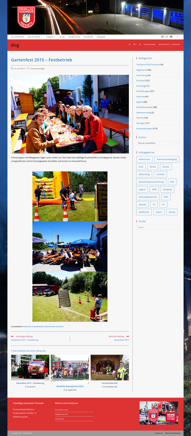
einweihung (27, 326)
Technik (140, 117)
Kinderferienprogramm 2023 (70, 386)
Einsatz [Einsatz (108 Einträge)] (165, 166)
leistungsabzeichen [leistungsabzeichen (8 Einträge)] (148, 196)
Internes (140, 96)
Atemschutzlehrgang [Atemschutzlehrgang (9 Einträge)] (167, 159)
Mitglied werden (61, 414)
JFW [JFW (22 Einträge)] (172, 181)
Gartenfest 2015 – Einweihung (30, 383)
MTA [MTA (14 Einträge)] (166, 196)
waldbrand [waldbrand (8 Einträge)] (144, 212)
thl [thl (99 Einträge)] (154, 204)
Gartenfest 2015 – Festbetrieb (169, 44)
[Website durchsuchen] (177, 37)
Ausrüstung (141, 75)
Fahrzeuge (141, 85)
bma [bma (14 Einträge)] (141, 166)
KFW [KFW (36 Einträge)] (154, 189)
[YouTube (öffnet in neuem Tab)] (171, 37)
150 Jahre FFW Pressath (147, 64)
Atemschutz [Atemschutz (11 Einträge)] (144, 159)
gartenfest (60, 326)
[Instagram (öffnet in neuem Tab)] (167, 37)
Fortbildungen (143, 91)
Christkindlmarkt (110, 383)
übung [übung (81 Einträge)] (172, 212)
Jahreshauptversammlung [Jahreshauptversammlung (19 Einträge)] (151, 181)
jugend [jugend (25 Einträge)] (142, 189)
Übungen (140, 123)
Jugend (139, 101)
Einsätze (140, 80)
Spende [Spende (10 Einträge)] (142, 204)
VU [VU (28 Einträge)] (163, 204)
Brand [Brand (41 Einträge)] (153, 166)
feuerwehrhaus (37, 326)
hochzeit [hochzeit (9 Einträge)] (160, 174)
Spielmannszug (143, 112)
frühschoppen (49, 326)
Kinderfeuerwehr (144, 107)
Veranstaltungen (38, 68)
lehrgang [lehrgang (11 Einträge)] (167, 189)
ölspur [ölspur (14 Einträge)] (159, 212)
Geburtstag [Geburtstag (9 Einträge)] (144, 174)
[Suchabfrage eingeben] (158, 227)
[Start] (130, 44)
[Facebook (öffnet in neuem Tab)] (162, 37)
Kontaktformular (61, 410)
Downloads (59, 419)
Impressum (159, 433)
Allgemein (141, 69)
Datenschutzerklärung (172, 433)
